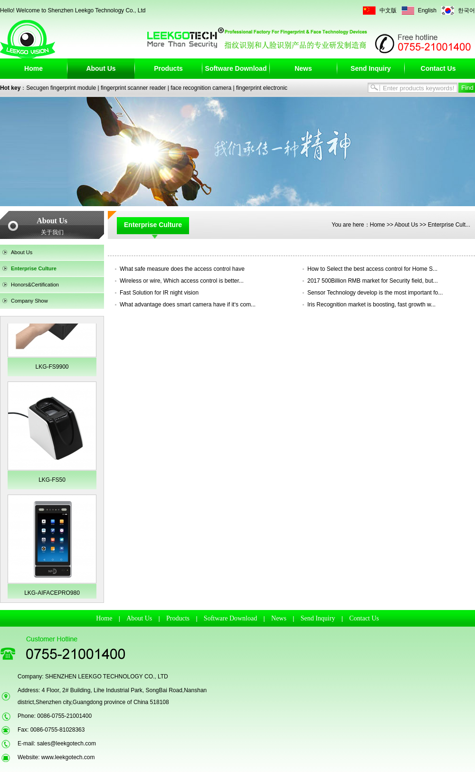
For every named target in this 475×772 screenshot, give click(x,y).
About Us (100, 68)
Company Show (29, 301)
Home (33, 68)
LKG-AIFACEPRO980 (52, 593)
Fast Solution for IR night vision (159, 292)
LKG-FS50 (52, 480)
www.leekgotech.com (68, 757)
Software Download (236, 68)
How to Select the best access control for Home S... (372, 269)
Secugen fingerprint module (61, 88)
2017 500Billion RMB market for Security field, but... (372, 280)
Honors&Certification (35, 284)
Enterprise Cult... (449, 224)
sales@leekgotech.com (66, 743)
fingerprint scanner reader (133, 88)
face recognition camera (201, 88)
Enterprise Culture (34, 268)
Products (168, 68)
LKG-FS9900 (51, 366)
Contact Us (438, 68)
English (427, 10)
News (303, 68)
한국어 (466, 10)
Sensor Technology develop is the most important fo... (375, 292)
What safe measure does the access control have (182, 269)
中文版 (388, 10)
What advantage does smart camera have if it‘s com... (188, 304)
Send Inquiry (371, 68)
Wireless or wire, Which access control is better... (182, 280)
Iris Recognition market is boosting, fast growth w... (371, 304)
